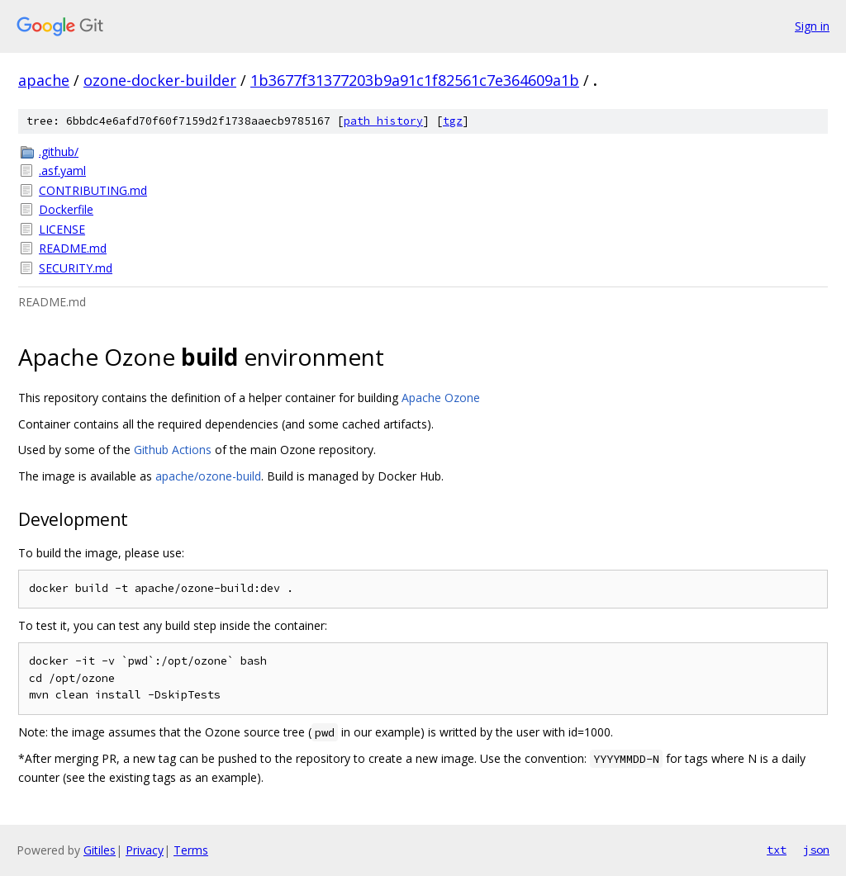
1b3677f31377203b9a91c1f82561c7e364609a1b (414, 80)
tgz (453, 121)
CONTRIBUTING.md (93, 190)
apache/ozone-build (208, 476)
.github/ (58, 151)
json (816, 849)
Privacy (145, 850)
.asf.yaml (62, 170)
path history (383, 121)
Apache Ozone (441, 397)
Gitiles (99, 850)
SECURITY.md (75, 268)
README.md (73, 248)
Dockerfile (66, 209)
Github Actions (173, 449)
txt (777, 849)
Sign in (812, 26)
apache (43, 80)
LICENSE (62, 229)
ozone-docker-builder (159, 80)
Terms (190, 850)
